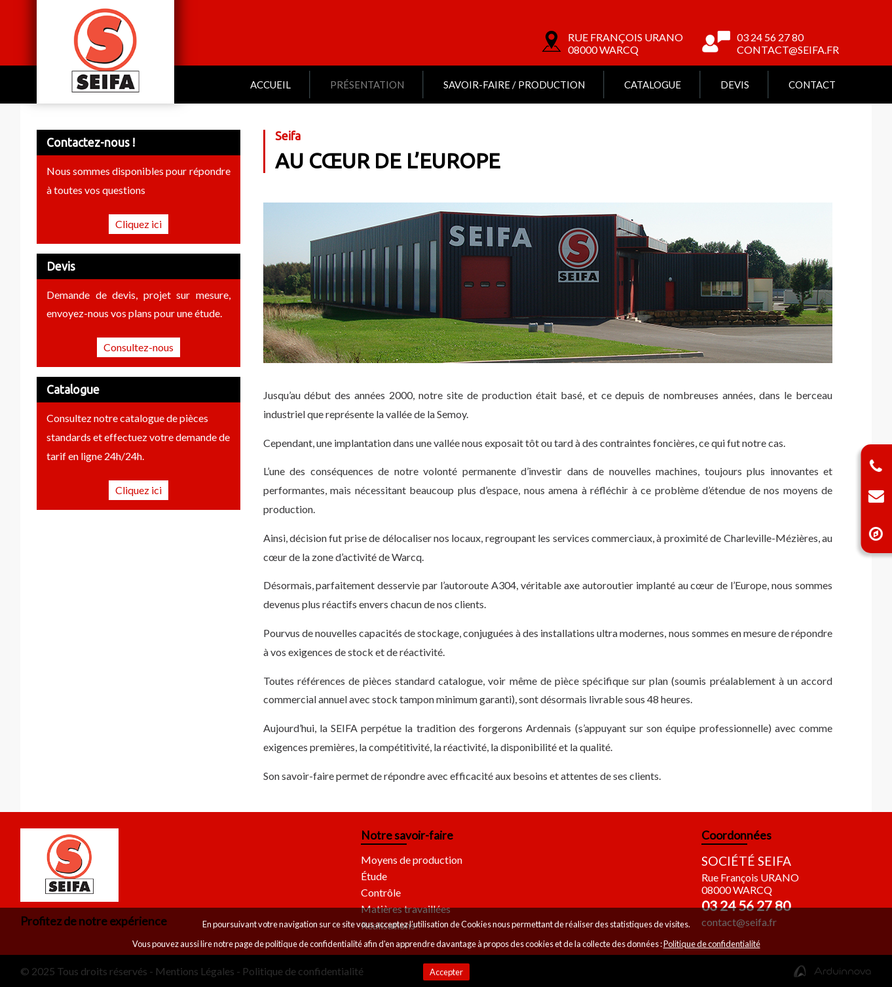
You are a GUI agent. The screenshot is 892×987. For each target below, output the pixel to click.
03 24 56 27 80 (745, 905)
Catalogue (652, 84)
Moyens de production (411, 859)
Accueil (270, 84)
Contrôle (381, 892)
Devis (734, 84)
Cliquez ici (138, 224)
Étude (374, 876)
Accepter (446, 972)
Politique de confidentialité (711, 944)
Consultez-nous (138, 347)
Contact (812, 84)
